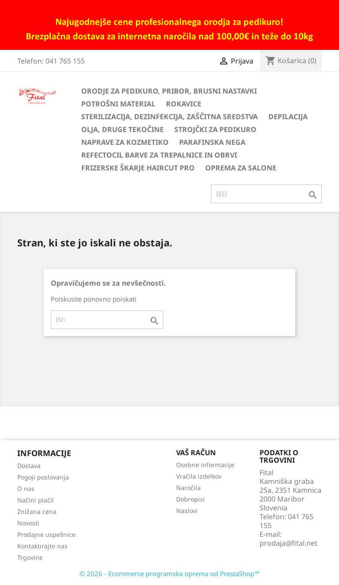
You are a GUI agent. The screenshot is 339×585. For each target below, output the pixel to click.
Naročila (188, 487)
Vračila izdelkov (199, 476)
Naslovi (187, 510)
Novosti (28, 523)
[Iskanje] (266, 194)
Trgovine (30, 557)
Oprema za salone (240, 168)
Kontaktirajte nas (42, 546)
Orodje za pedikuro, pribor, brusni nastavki (169, 91)
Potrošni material (118, 104)
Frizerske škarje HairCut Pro (138, 168)
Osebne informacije (205, 464)
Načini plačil (35, 500)
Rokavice (183, 104)
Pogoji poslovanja (43, 477)
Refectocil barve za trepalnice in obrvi (159, 155)
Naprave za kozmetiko (125, 142)
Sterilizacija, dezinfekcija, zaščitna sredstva (169, 116)
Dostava (29, 465)
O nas (25, 488)
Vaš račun (196, 452)
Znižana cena (36, 511)
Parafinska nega (212, 142)
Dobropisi (190, 499)
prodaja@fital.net (288, 543)
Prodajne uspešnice (46, 534)
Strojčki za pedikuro (215, 129)
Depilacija (288, 116)
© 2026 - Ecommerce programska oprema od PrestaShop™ (169, 573)
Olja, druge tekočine (122, 129)
